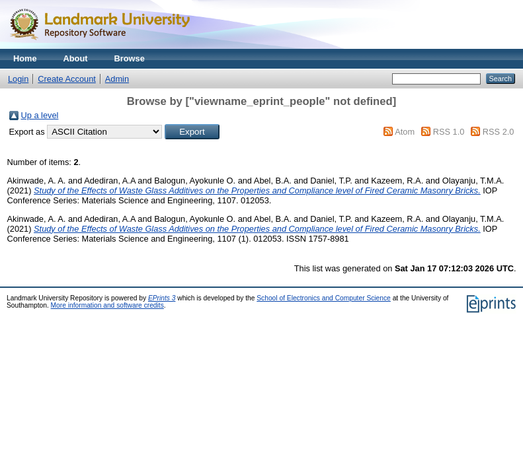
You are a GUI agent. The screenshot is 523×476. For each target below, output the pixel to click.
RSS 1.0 (449, 132)
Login (18, 79)
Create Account (67, 79)
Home (25, 58)
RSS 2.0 (498, 132)
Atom (405, 132)
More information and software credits (107, 305)
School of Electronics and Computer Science (324, 298)
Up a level (40, 115)
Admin (117, 79)
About (75, 58)
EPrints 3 (162, 298)
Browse (129, 58)
